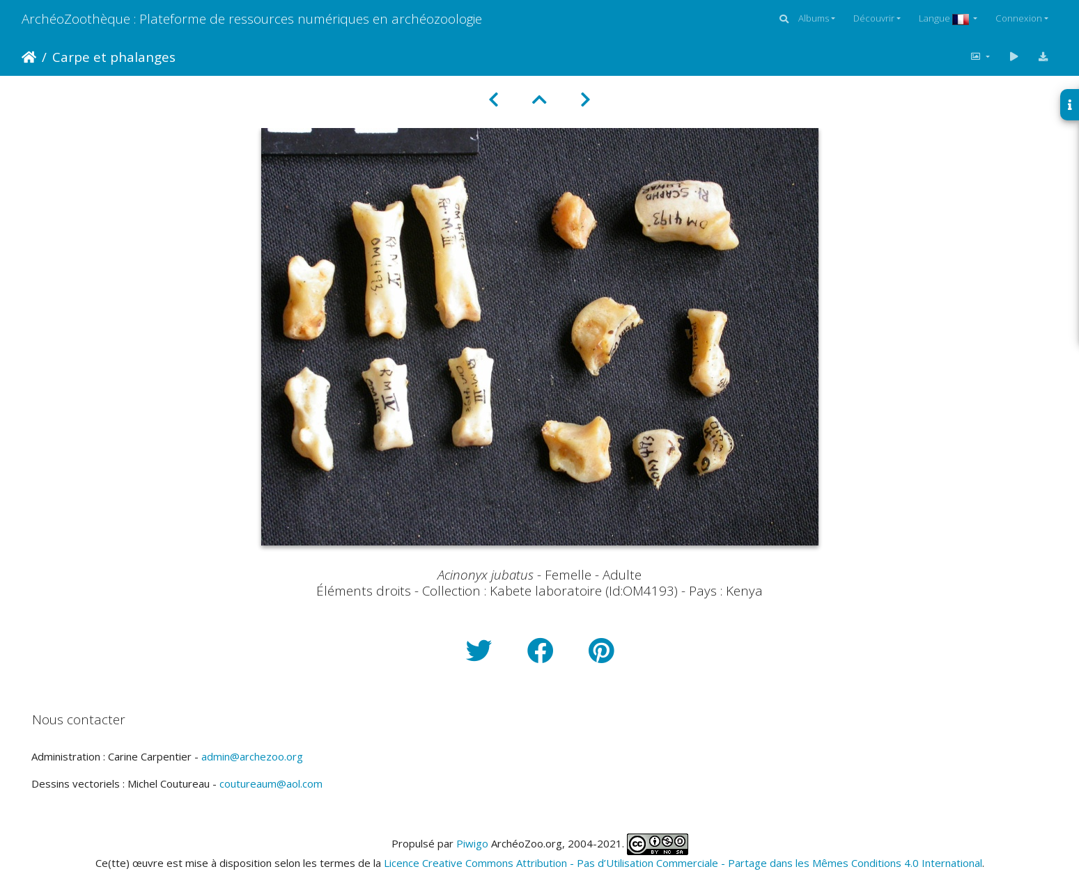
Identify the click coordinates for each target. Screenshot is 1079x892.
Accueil (29, 57)
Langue (945, 18)
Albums (813, 18)
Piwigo (472, 843)
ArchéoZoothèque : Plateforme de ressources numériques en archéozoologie (252, 18)
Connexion (1018, 18)
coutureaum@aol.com (271, 783)
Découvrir (873, 18)
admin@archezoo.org (252, 756)
